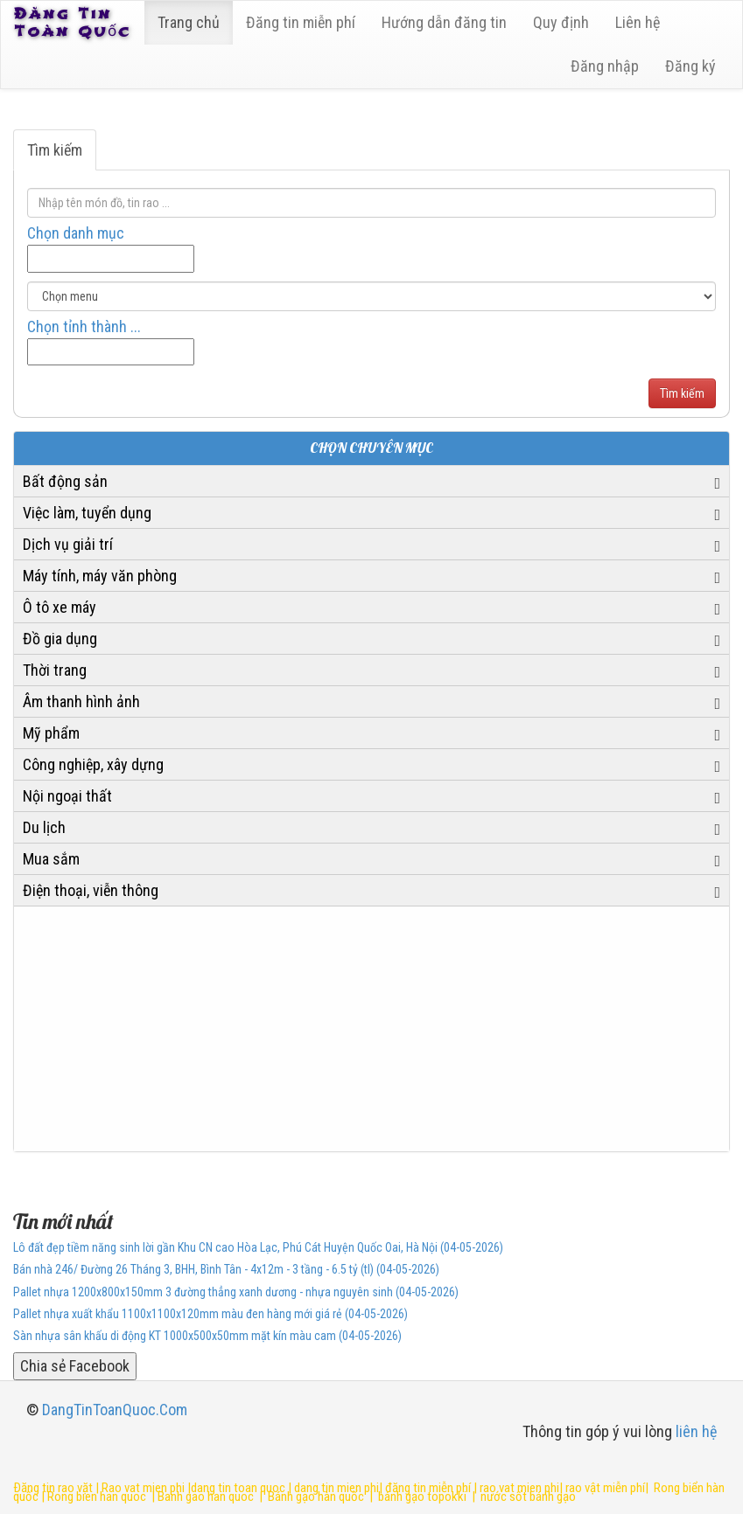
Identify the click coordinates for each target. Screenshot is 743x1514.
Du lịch (44, 827)
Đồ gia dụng (60, 638)
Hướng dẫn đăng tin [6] (444, 22)
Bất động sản (65, 481)
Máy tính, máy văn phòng (100, 575)
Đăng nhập (605, 66)
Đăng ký (690, 66)
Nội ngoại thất (67, 796)
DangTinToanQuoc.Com (114, 1409)
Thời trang (55, 670)
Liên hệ (637, 22)
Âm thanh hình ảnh (81, 701)
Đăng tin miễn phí (300, 22)
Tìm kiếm (54, 150)
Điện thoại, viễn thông (90, 890)
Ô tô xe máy (59, 607)
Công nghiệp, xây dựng (93, 764)
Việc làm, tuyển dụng (87, 513)
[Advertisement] (371, 1028)
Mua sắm (51, 859)
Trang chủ (189, 22)
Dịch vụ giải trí (68, 544)
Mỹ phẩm (51, 733)
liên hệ (696, 1431)
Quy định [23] (561, 22)
